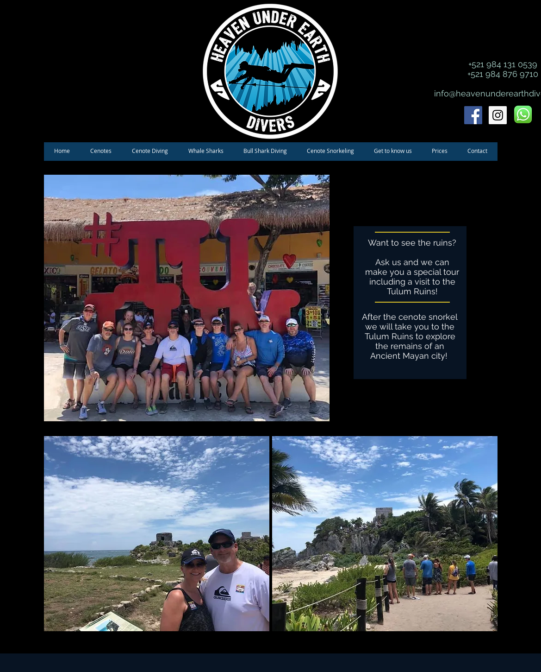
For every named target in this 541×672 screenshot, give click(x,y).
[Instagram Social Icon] (498, 115)
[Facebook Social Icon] (473, 115)
